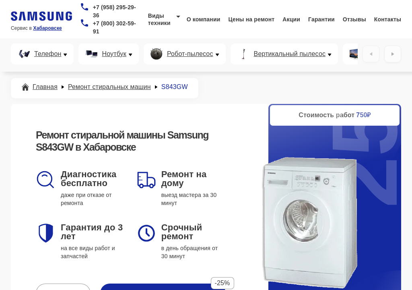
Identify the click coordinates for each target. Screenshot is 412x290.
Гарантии (321, 19)
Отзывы (354, 19)
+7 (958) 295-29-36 (114, 11)
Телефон (47, 54)
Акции (291, 19)
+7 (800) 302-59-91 (114, 27)
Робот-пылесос (190, 54)
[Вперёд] (392, 54)
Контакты (387, 19)
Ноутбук (114, 54)
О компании (203, 19)
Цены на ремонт (251, 19)
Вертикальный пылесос (290, 54)
